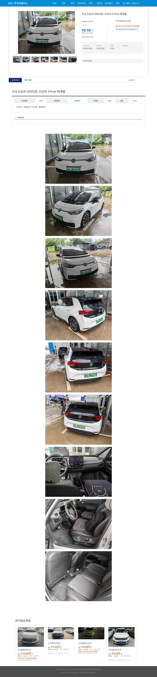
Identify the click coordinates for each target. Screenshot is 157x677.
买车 (64, 3)
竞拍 (91, 3)
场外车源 (82, 3)
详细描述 (20, 117)
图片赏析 (28, 80)
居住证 (100, 3)
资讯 (118, 3)
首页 (55, 3)
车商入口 (136, 3)
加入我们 (127, 3)
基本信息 (15, 80)
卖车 (73, 3)
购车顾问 (109, 3)
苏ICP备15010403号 (94, 669)
